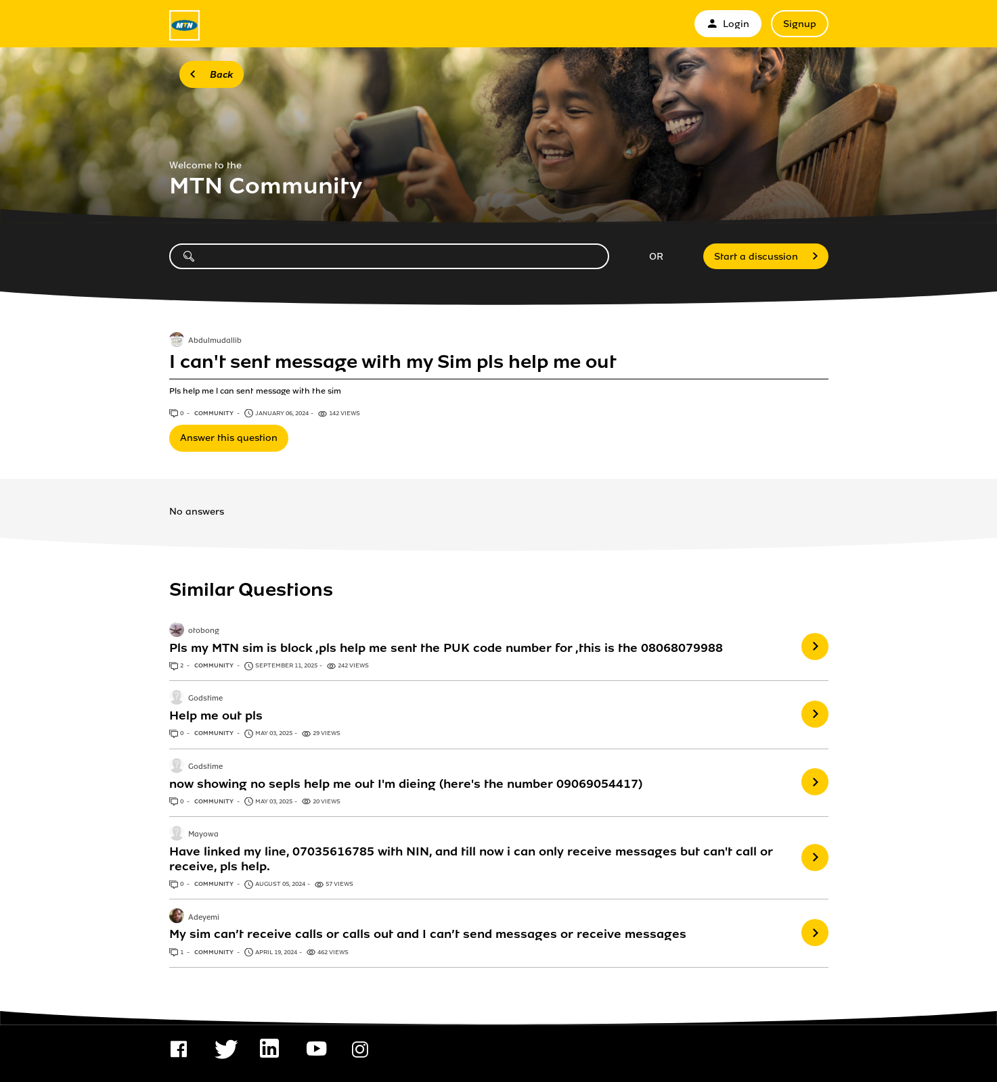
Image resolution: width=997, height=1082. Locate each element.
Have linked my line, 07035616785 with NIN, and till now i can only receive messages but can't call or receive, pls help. (471, 858)
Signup (799, 24)
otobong (203, 631)
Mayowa (203, 834)
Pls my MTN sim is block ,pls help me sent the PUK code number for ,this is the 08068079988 (446, 648)
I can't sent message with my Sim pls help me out (393, 362)
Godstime (205, 699)
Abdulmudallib (215, 341)
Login (728, 24)
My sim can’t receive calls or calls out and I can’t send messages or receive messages (427, 934)
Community (214, 413)
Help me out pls (216, 715)
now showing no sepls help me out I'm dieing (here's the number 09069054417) (405, 784)
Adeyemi (203, 917)
